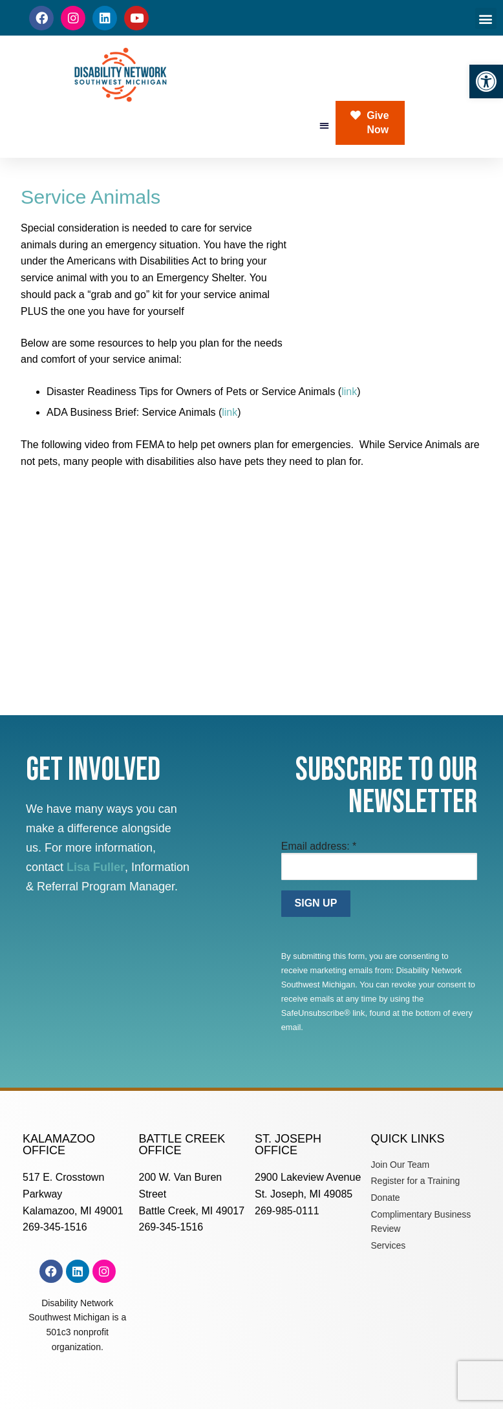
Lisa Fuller (96, 867)
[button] (486, 81)
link (349, 391)
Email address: (319, 846)
